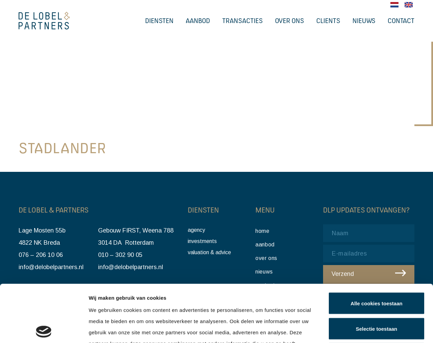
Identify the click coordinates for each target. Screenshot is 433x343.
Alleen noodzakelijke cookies (376, 297)
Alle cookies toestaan (376, 246)
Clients (328, 20)
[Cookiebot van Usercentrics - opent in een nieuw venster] (43, 330)
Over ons (289, 20)
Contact (401, 20)
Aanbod (198, 20)
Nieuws (363, 20)
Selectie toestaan (376, 272)
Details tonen (365, 330)
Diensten (159, 20)
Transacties (242, 20)
